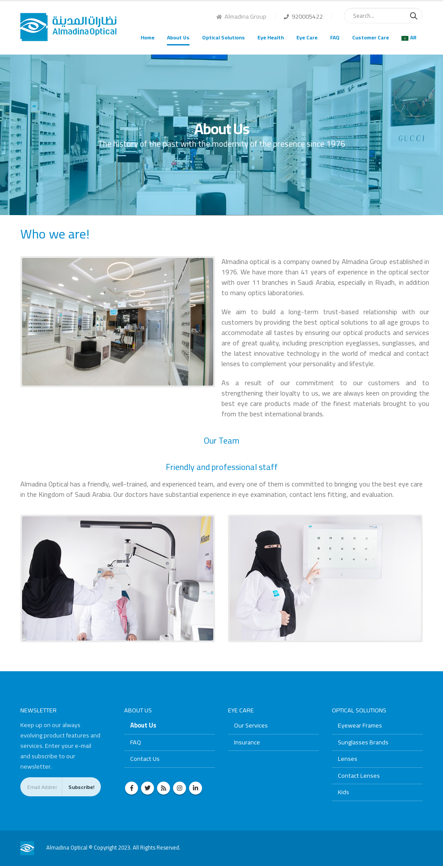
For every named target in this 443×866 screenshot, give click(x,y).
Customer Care (370, 37)
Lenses (347, 758)
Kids (343, 792)
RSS (163, 788)
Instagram (179, 788)
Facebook (131, 788)
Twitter (147, 788)
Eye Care (307, 37)
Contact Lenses (359, 775)
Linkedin (195, 788)
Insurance (247, 742)
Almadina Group (241, 16)
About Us (178, 37)
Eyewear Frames (360, 725)
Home (147, 37)
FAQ (335, 37)
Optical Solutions (223, 37)
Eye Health (270, 37)
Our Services (251, 725)
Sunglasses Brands (363, 742)
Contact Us (145, 758)
